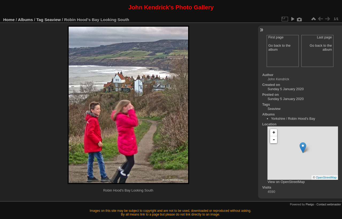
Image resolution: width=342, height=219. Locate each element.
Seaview (53, 19)
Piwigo (310, 204)
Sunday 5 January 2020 (285, 89)
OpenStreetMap (326, 177)
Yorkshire (278, 119)
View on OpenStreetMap (286, 182)
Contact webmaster (329, 204)
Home (9, 19)
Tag (39, 19)
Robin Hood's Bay (301, 119)
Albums (25, 19)
